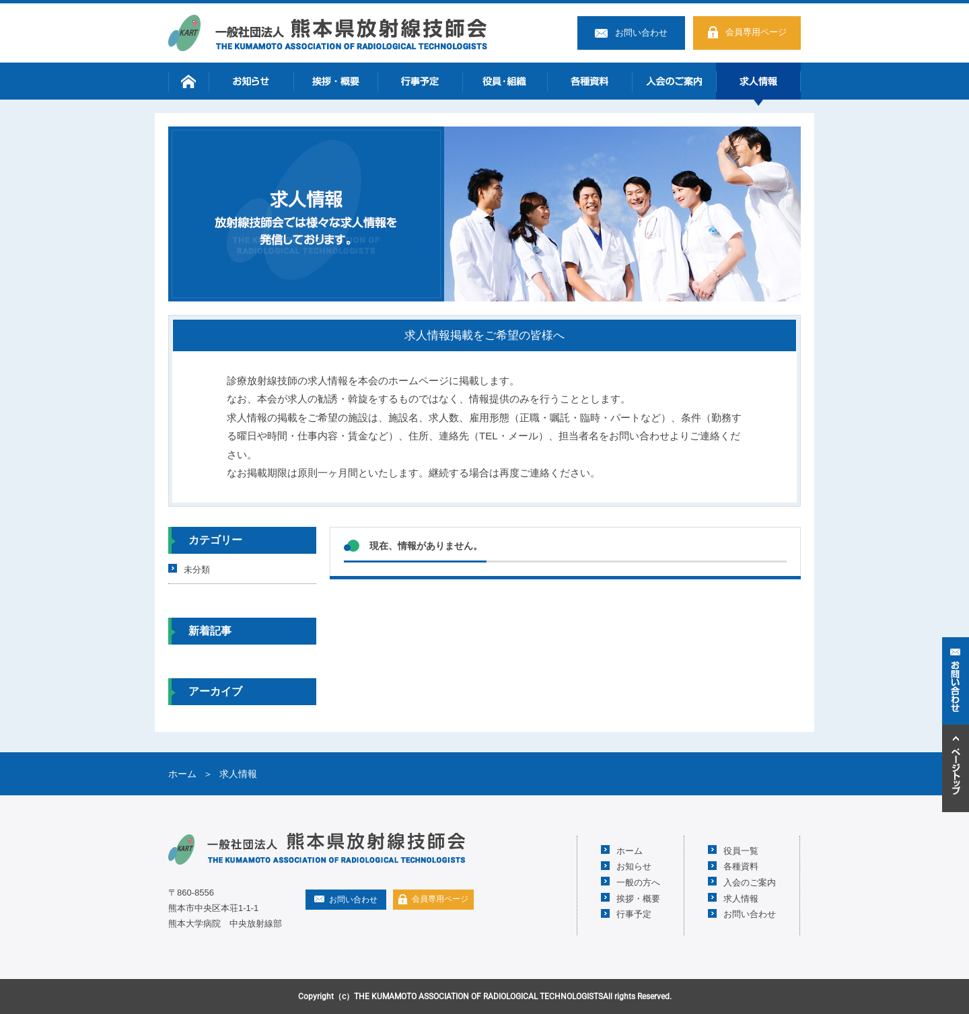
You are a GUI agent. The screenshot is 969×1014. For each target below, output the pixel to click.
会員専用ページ (756, 32)
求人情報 (758, 81)
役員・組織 (504, 81)
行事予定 (420, 81)
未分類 (197, 569)
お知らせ (251, 81)
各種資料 (589, 81)
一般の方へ (638, 881)
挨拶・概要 (335, 81)
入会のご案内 (674, 81)
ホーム (188, 81)
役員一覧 (740, 850)
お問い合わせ (641, 33)
